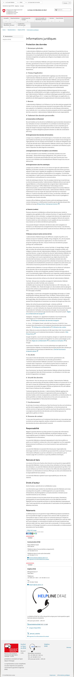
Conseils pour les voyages (27, 19)
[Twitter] (29, 533)
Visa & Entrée (59, 19)
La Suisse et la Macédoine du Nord (10, 25)
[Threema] (32, 533)
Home (4, 30)
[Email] (36, 533)
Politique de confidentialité (42, 327)
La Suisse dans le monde (34, 2)
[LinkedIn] (31, 533)
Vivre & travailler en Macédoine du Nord (42, 19)
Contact (29, 538)
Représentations (15, 19)
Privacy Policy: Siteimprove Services (48, 204)
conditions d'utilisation (57, 340)
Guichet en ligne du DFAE (23, 646)
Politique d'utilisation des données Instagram (46, 320)
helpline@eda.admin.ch (36, 585)
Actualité (6, 19)
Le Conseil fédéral (9, 2)
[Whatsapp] (34, 533)
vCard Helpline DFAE (38, 624)
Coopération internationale (24, 25)
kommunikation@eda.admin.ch (38, 558)
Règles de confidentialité (40, 340)
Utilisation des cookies (59, 327)
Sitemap (68, 647)
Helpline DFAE (21, 30)
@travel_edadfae (35, 633)
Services (52, 19)
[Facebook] (27, 533)
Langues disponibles (35, 628)
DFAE (21, 2)
